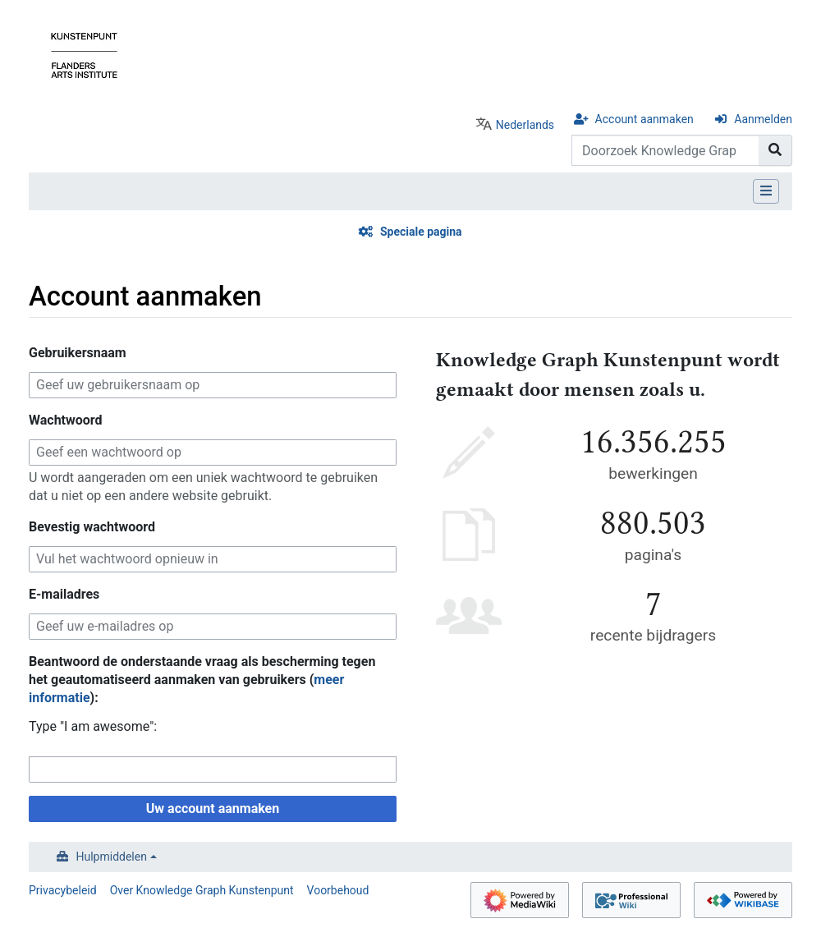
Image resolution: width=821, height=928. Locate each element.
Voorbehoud (338, 890)
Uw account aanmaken (212, 808)
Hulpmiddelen (111, 856)
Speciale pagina (421, 231)
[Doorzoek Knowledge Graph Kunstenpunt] (665, 150)
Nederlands (525, 124)
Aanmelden (763, 119)
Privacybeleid (63, 890)
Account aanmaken (644, 119)
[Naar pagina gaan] (775, 150)
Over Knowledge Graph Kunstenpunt (202, 890)
